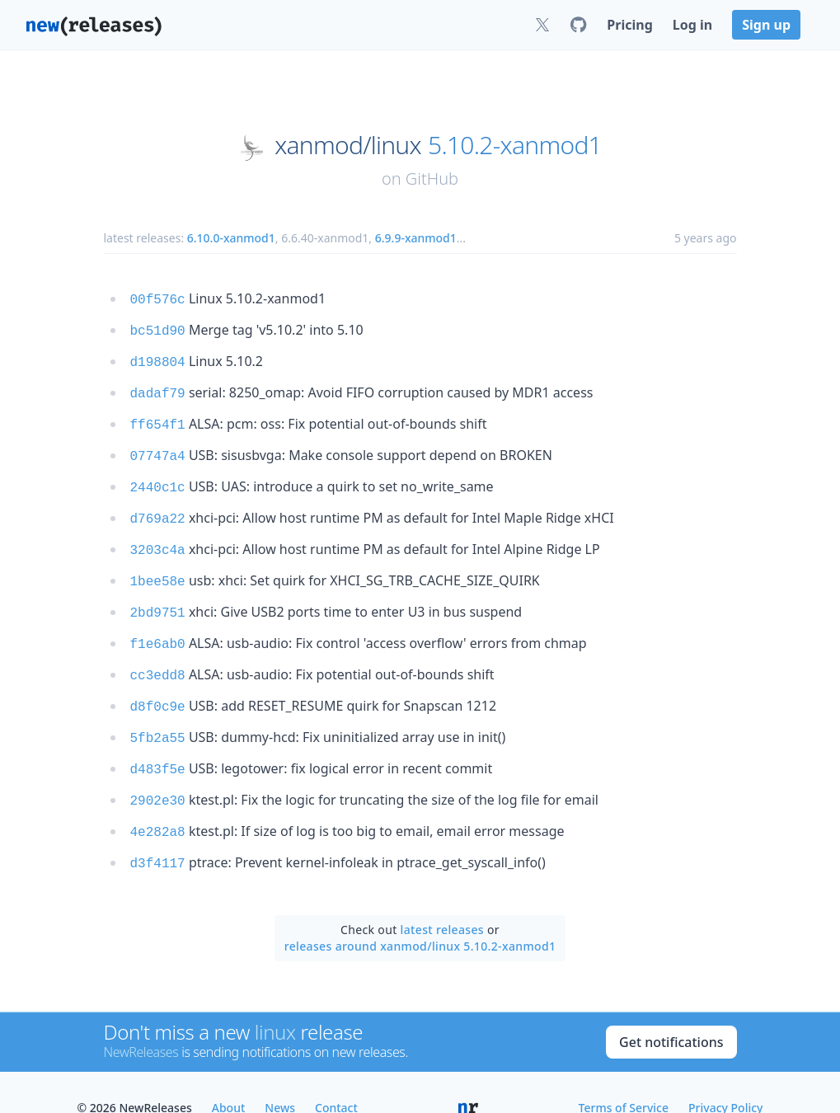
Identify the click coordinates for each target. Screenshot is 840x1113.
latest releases (442, 898)
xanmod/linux (348, 145)
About (229, 1076)
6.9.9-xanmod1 (416, 238)
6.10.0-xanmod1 (231, 238)
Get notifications (671, 1011)
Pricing (629, 25)
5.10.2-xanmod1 (515, 145)
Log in (692, 25)
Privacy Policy (725, 1076)
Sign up (766, 25)
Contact (336, 1076)
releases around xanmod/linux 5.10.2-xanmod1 (420, 915)
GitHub (432, 178)
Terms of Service (624, 1076)
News (280, 1076)
